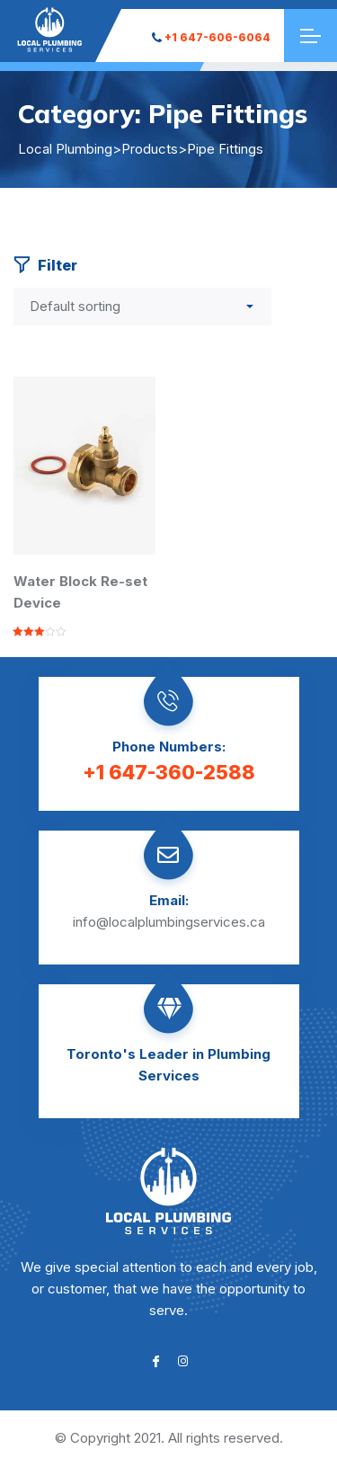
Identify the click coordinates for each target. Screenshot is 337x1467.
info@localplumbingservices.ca (169, 921)
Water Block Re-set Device (80, 592)
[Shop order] (142, 306)
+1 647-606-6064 (211, 37)
